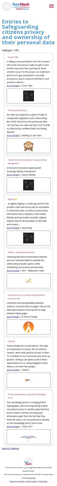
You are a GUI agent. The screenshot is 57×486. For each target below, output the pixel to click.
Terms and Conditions (17, 481)
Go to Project (13, 85)
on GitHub (31, 478)
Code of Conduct (31, 481)
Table (16, 50)
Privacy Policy (43, 481)
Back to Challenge (10, 448)
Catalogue (7, 50)
